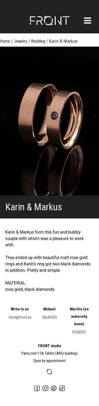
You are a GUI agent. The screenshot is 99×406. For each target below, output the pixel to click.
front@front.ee (19, 317)
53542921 (79, 332)
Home (5, 41)
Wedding (38, 41)
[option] (49, 121)
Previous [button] (4, 116)
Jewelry (20, 41)
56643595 (49, 317)
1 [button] (47, 193)
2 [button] (52, 193)
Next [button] (94, 116)
